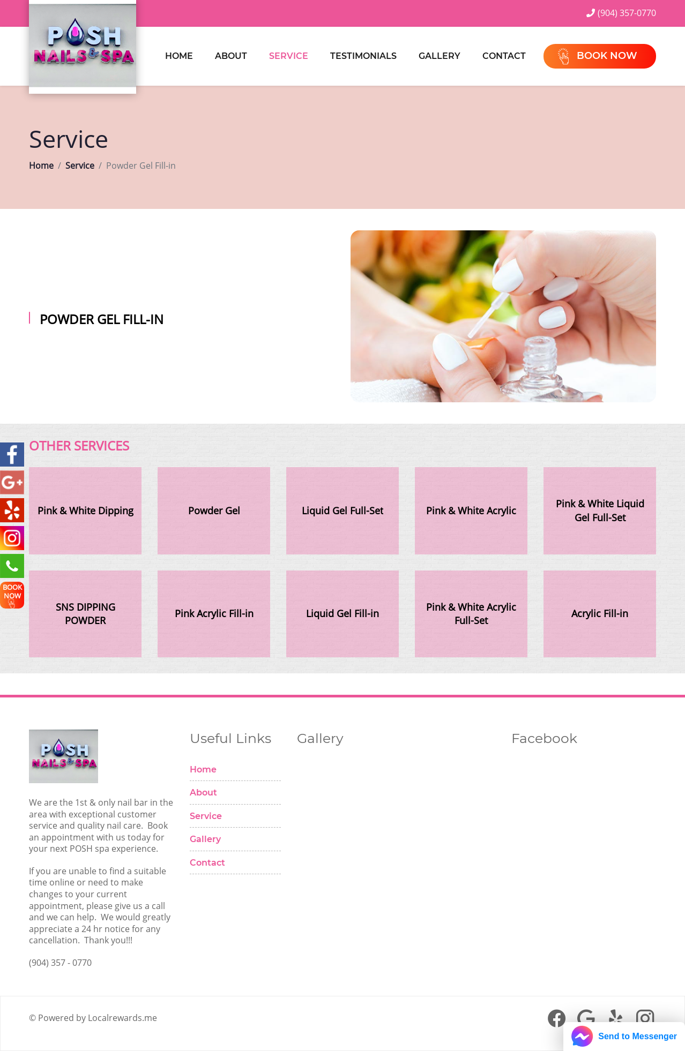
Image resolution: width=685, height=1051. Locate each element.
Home (179, 56)
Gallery (439, 56)
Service (288, 56)
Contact (504, 56)
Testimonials (363, 56)
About (231, 56)
